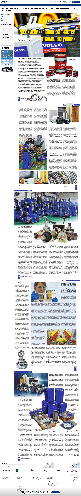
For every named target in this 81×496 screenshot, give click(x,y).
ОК (55, 492)
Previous (1, 470)
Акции (29, 4)
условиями (37, 491)
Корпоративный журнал (5, 477)
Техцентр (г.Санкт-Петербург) (36, 478)
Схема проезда (76, 480)
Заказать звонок (76, 1)
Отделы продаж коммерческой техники (52, 483)
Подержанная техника (20, 490)
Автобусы (3, 16)
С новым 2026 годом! (6, 466)
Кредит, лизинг (17, 4)
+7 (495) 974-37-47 (65, 1)
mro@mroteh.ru (68, 2)
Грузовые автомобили (6, 14)
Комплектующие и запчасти (5, 35)
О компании (4, 4)
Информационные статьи (50, 479)
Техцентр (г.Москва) (35, 477)
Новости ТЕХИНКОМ (49, 477)
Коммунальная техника (6, 24)
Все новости (10, 463)
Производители (4, 480)
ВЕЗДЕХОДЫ (4, 30)
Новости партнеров (49, 478)
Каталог (10, 4)
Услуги (33, 475)
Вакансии (3, 481)
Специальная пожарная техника (6, 26)
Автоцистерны (4, 18)
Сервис (24, 4)
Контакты (41, 4)
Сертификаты (4, 479)
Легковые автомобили (6, 32)
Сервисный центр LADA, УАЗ (36, 479)
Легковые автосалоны (49, 484)
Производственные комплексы (51, 485)
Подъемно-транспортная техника (6, 20)
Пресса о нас (4, 478)
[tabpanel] (7, 61)
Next (79, 470)
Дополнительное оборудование (5, 38)
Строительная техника (6, 22)
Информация (35, 4)
